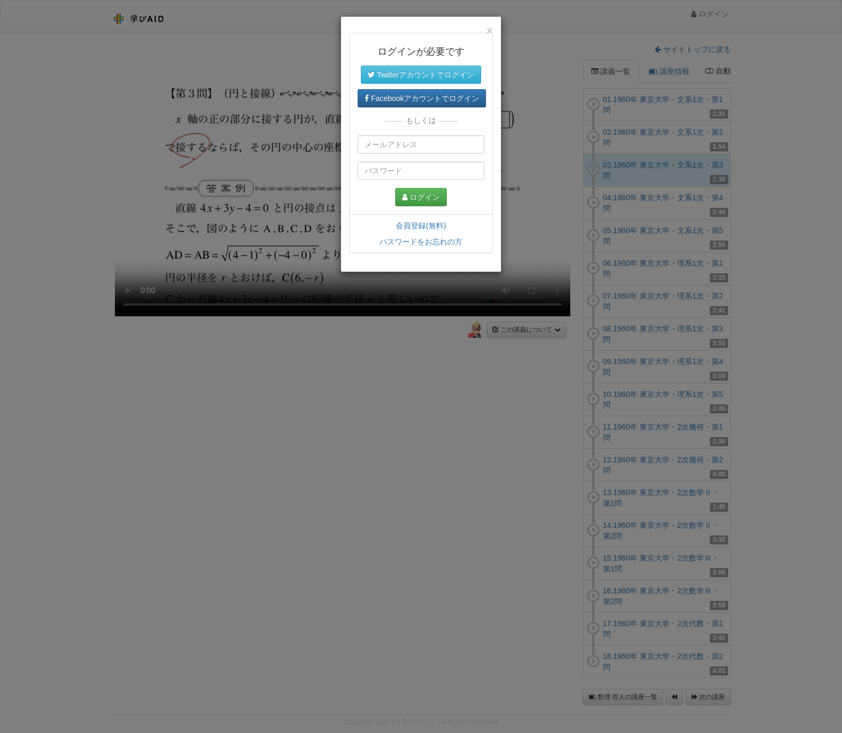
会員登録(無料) (421, 225)
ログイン (421, 197)
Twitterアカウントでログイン (421, 74)
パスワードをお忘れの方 (421, 241)
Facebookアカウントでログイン (422, 98)
